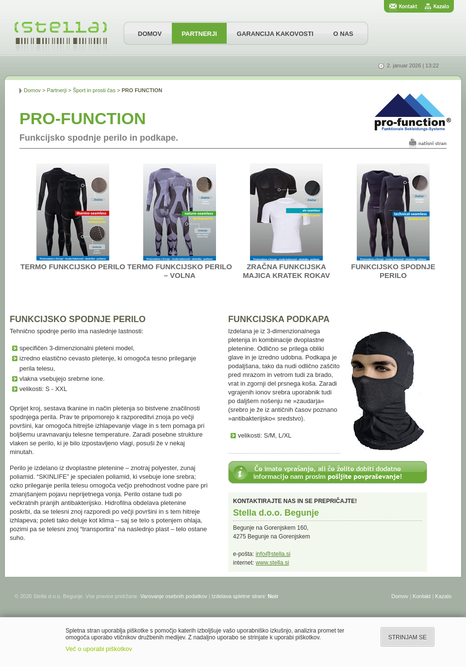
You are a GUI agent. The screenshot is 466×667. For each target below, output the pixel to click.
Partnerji (57, 90)
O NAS (343, 33)
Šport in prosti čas (94, 90)
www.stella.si (272, 562)
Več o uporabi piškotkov (99, 648)
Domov (32, 90)
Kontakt (422, 596)
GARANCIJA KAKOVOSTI (275, 33)
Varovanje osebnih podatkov (173, 596)
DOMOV (150, 33)
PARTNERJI (199, 33)
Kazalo (443, 596)
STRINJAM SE (407, 637)
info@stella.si (273, 554)
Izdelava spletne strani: (245, 596)
